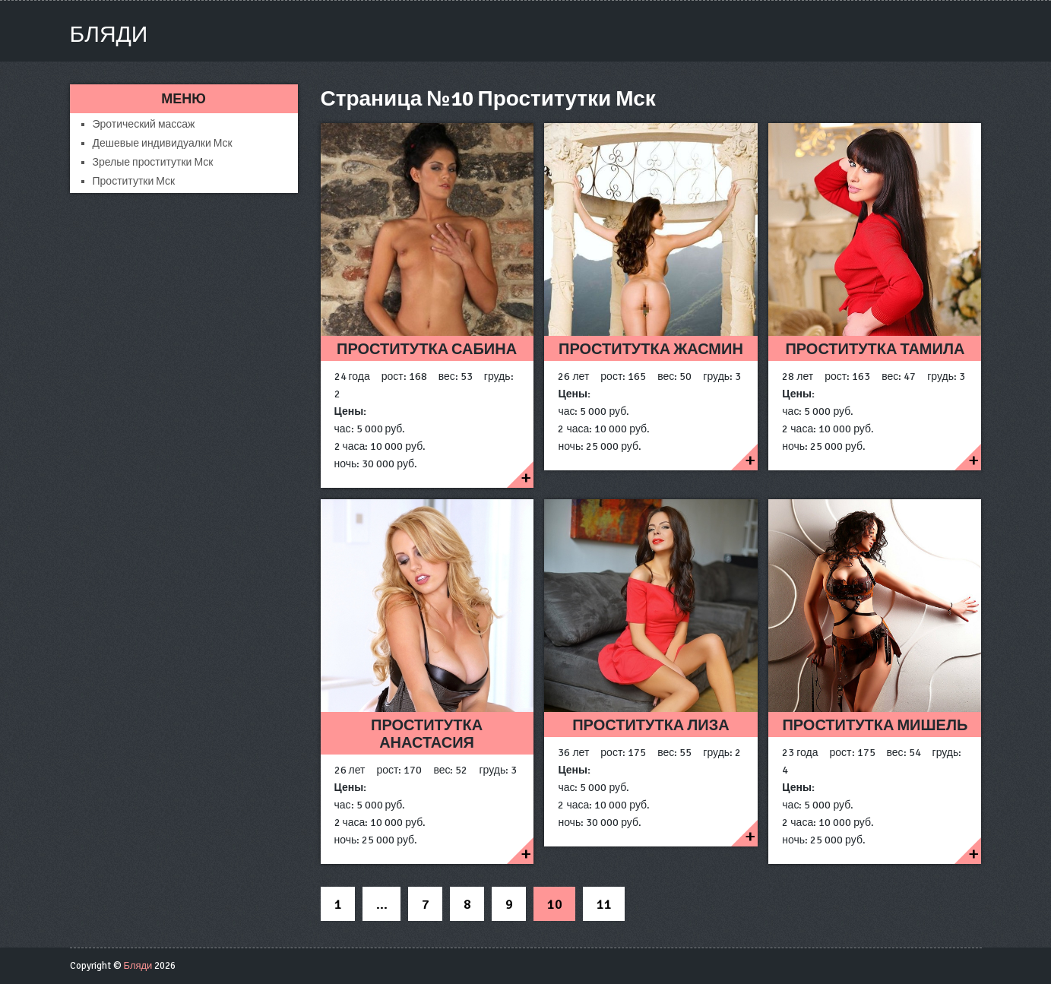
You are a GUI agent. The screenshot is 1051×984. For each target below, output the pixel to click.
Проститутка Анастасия (427, 734)
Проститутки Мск (134, 181)
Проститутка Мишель (874, 725)
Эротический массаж (144, 124)
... (382, 904)
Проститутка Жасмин (651, 349)
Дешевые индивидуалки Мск (163, 143)
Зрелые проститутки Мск (153, 162)
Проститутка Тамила (874, 349)
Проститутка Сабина (427, 349)
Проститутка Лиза (650, 725)
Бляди (109, 35)
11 (604, 904)
